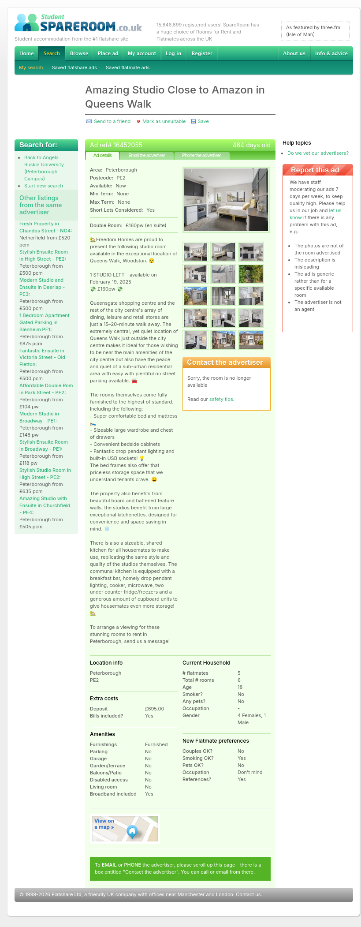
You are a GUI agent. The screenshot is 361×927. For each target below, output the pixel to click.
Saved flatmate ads (127, 67)
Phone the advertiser (201, 155)
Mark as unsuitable (164, 121)
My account (142, 53)
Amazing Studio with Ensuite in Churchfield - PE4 (44, 505)
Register (202, 53)
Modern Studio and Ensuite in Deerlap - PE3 (42, 287)
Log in (173, 53)
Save (202, 121)
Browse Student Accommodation (79, 53)
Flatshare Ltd (67, 894)
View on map (125, 829)
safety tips (221, 399)
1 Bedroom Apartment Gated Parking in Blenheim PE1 (44, 322)
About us (294, 53)
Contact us (248, 894)
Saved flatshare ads (74, 67)
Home (26, 53)
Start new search (43, 186)
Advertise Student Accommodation (108, 53)
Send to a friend (112, 121)
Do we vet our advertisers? (318, 153)
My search (31, 67)
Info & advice (331, 53)
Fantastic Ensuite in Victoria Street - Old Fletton (42, 358)
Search (51, 53)
